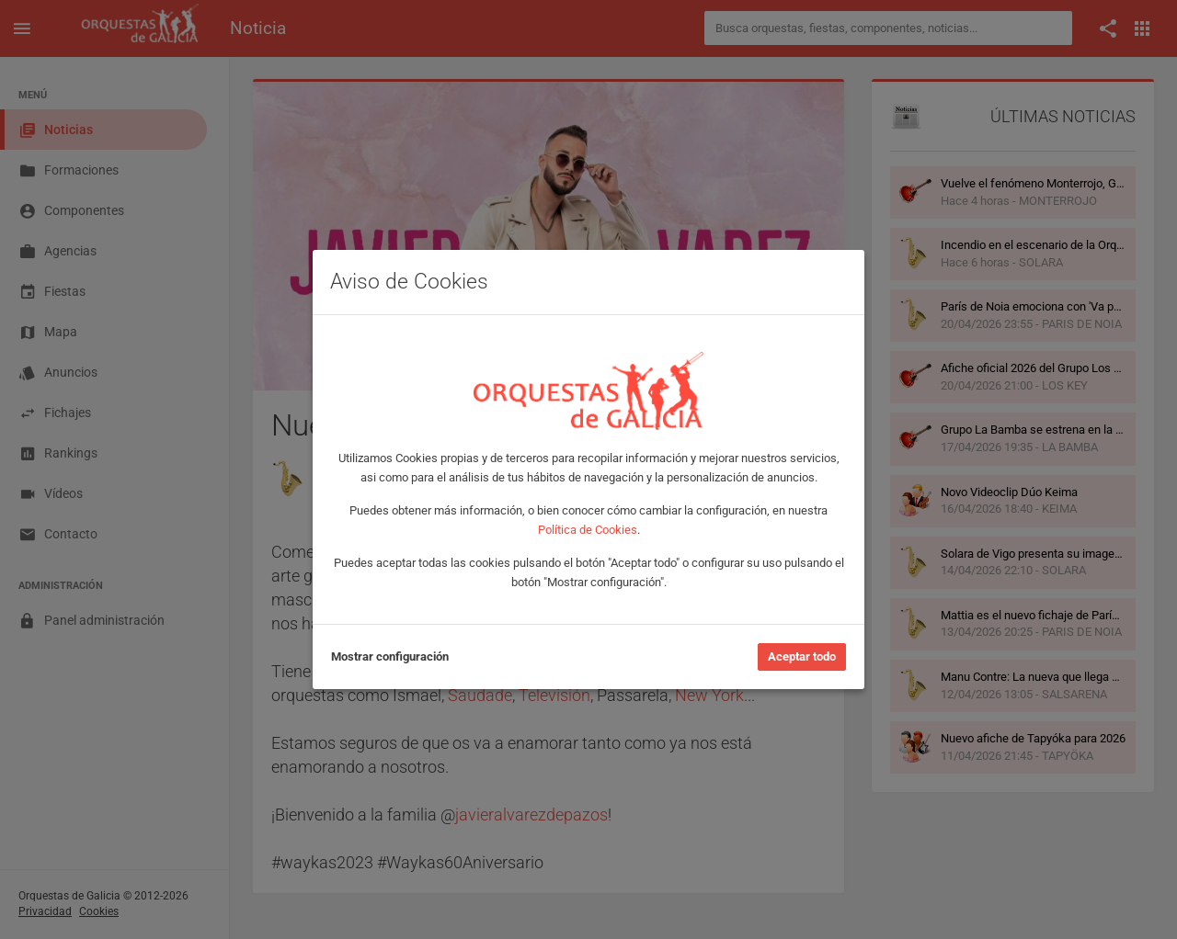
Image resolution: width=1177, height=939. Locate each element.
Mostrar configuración (390, 656)
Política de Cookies (587, 530)
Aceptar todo (802, 656)
